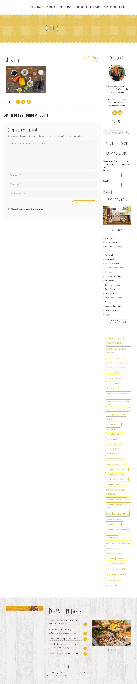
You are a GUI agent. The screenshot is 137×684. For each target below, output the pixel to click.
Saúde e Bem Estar (59, 6)
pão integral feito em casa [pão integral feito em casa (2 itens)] (116, 449)
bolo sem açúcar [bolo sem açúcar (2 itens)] (112, 373)
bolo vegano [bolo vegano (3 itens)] (112, 388)
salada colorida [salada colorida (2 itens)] (112, 549)
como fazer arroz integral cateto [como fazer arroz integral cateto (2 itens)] (116, 394)
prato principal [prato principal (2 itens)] (112, 439)
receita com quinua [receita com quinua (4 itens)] (116, 464)
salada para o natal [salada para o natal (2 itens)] (113, 554)
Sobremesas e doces (114, 297)
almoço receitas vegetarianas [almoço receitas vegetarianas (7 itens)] (115, 340)
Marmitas (109, 259)
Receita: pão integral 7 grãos (62, 638)
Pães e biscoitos (112, 263)
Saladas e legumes (113, 276)
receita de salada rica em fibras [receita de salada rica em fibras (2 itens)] (116, 505)
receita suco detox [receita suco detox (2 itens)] (113, 524)
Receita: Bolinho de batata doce (63, 653)
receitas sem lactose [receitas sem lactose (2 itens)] (114, 519)
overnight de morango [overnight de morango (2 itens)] (115, 434)
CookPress (85, 676)
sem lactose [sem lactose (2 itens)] (122, 559)
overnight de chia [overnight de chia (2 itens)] (113, 429)
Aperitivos (109, 238)
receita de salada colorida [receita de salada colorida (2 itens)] (116, 484)
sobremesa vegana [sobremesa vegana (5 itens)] (116, 574)
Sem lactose (110, 293)
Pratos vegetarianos (114, 268)
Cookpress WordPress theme (58, 676)
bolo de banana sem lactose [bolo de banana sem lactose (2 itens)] (117, 368)
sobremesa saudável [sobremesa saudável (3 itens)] (115, 563)
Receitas (36, 6)
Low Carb (109, 251)
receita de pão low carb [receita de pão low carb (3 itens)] (117, 479)
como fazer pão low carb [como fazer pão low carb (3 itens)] (117, 409)
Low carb (109, 255)
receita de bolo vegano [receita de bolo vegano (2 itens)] (115, 474)
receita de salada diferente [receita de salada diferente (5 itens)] (115, 491)
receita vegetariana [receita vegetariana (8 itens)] (118, 543)
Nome (105, 170)
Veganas (109, 314)
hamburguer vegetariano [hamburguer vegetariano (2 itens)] (116, 414)
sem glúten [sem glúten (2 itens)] (110, 559)
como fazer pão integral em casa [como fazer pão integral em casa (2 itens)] (117, 402)
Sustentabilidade (114, 6)
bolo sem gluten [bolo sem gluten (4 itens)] (114, 377)
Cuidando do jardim (87, 6)
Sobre (34, 12)
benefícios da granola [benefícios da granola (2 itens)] (114, 358)
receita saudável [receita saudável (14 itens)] (117, 513)
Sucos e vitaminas (113, 306)
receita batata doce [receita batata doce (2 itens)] (113, 454)
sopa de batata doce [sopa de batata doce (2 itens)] (114, 580)
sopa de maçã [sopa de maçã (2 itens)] (111, 585)
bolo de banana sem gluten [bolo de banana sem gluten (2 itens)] (117, 363)
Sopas (108, 302)
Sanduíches (110, 280)
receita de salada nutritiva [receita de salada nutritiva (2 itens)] (116, 499)
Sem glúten (110, 289)
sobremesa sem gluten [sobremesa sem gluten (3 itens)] (116, 569)
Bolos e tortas (111, 242)
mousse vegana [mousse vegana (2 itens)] (112, 419)
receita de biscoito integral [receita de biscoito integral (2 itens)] (117, 469)
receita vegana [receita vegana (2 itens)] (112, 537)
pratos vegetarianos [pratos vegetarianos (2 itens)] (114, 444)
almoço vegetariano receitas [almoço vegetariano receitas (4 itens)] (116, 350)
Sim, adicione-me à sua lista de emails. (25, 209)
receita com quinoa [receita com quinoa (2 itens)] (114, 459)
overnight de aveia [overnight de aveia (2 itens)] (113, 424)
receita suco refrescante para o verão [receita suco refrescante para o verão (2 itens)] (118, 531)
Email (106, 181)
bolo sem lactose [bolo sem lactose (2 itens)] (113, 383)
